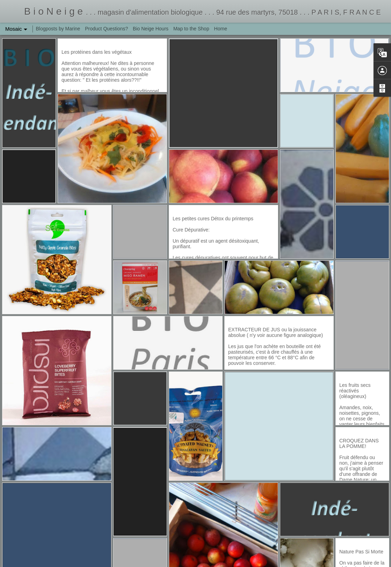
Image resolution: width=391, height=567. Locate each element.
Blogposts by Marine (58, 28)
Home (220, 28)
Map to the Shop (191, 28)
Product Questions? (106, 28)
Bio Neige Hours (150, 28)
